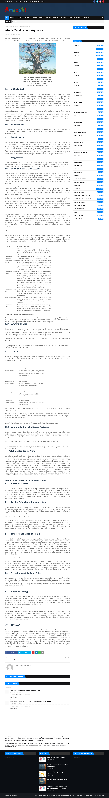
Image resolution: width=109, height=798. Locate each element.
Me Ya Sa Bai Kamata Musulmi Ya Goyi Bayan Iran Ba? (57, 765)
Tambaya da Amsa (87, 795)
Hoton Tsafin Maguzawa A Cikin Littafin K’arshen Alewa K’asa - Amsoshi (30, 701)
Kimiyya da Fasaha (89, 132)
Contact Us (43, 1)
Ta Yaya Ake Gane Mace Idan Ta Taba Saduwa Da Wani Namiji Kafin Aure (57, 787)
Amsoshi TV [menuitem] (86, 18)
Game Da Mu (19, 1)
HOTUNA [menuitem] (55, 18)
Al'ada (89, 55)
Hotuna (89, 115)
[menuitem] (7, 18)
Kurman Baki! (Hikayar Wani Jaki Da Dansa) (56, 772)
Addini (89, 52)
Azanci (89, 65)
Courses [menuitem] (63, 18)
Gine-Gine (89, 99)
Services (25, 1)
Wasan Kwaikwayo (89, 182)
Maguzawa (11, 26)
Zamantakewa (89, 209)
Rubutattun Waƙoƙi (89, 152)
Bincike (89, 75)
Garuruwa (89, 95)
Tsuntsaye (89, 172)
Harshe (89, 105)
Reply (11, 697)
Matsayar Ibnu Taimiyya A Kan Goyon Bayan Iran (57, 780)
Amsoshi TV (89, 62)
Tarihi (89, 159)
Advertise (36, 1)
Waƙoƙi (89, 189)
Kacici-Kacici (89, 125)
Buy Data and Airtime (99, 795)
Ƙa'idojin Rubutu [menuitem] (38, 18)
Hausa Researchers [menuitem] (74, 18)
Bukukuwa (89, 79)
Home (6, 1)
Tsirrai (89, 169)
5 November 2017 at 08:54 (17, 692)
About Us (11, 1)
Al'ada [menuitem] (12, 18)
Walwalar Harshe (89, 179)
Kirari (89, 139)
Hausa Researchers (89, 112)
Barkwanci (89, 69)
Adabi (89, 49)
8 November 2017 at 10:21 (17, 703)
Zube (89, 212)
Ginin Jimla (89, 102)
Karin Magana (89, 129)
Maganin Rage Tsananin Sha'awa (56, 757)
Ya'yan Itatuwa (89, 205)
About (40, 795)
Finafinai (89, 92)
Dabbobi (89, 85)
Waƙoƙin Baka (89, 192)
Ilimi (89, 119)
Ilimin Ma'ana (89, 122)
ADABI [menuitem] (19, 18)
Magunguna (89, 142)
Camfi (89, 82)
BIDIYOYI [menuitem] (48, 18)
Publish (31, 1)
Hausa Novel (89, 109)
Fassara (89, 89)
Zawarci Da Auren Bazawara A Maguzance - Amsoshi (25, 690)
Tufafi (89, 175)
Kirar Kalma (89, 135)
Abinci (89, 45)
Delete (15, 697)
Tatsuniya (89, 162)
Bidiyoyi (89, 72)
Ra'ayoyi (89, 149)
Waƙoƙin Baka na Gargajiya (89, 195)
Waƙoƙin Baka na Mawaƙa (89, 199)
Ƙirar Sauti (89, 219)
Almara (89, 59)
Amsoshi (15, 795)
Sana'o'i (89, 155)
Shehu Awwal (9, 34)
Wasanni (89, 185)
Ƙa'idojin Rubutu (89, 215)
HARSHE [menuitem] (27, 18)
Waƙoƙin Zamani (89, 202)
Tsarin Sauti (89, 165)
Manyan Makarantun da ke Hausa (66, 795)
